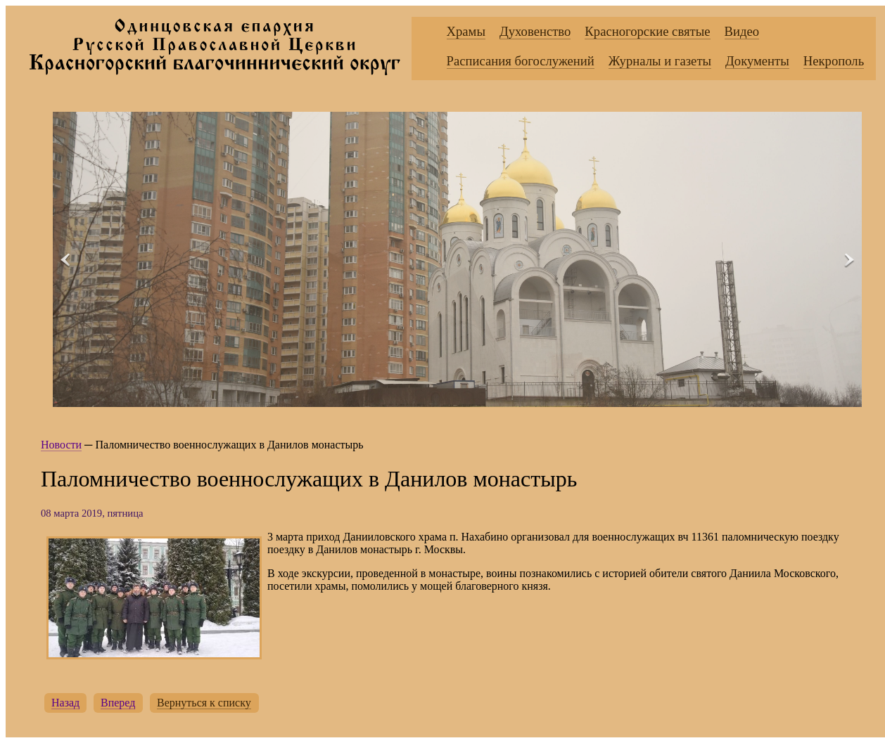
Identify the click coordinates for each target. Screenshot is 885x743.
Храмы (466, 31)
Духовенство (535, 31)
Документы (757, 60)
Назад (65, 703)
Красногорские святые (647, 31)
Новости (61, 445)
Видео (742, 31)
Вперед (118, 703)
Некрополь (833, 60)
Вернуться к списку (204, 703)
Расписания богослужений (520, 60)
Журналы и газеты (660, 60)
